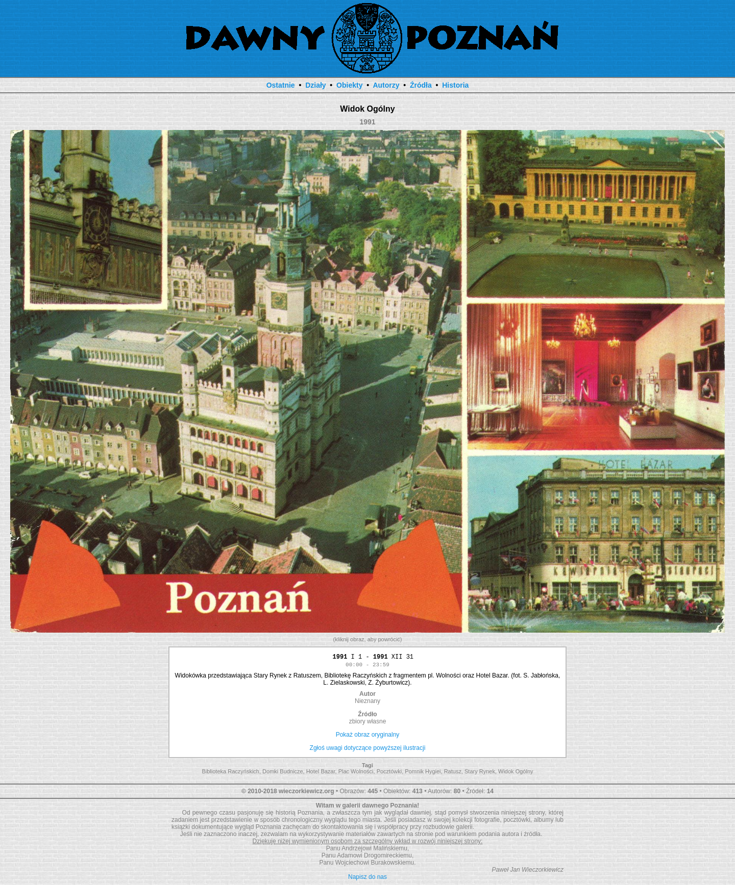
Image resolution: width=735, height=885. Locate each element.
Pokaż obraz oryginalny (368, 736)
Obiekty (349, 85)
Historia (455, 85)
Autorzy (386, 85)
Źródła (421, 85)
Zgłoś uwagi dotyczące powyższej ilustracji (368, 749)
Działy (315, 85)
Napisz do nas (367, 878)
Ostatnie (280, 85)
